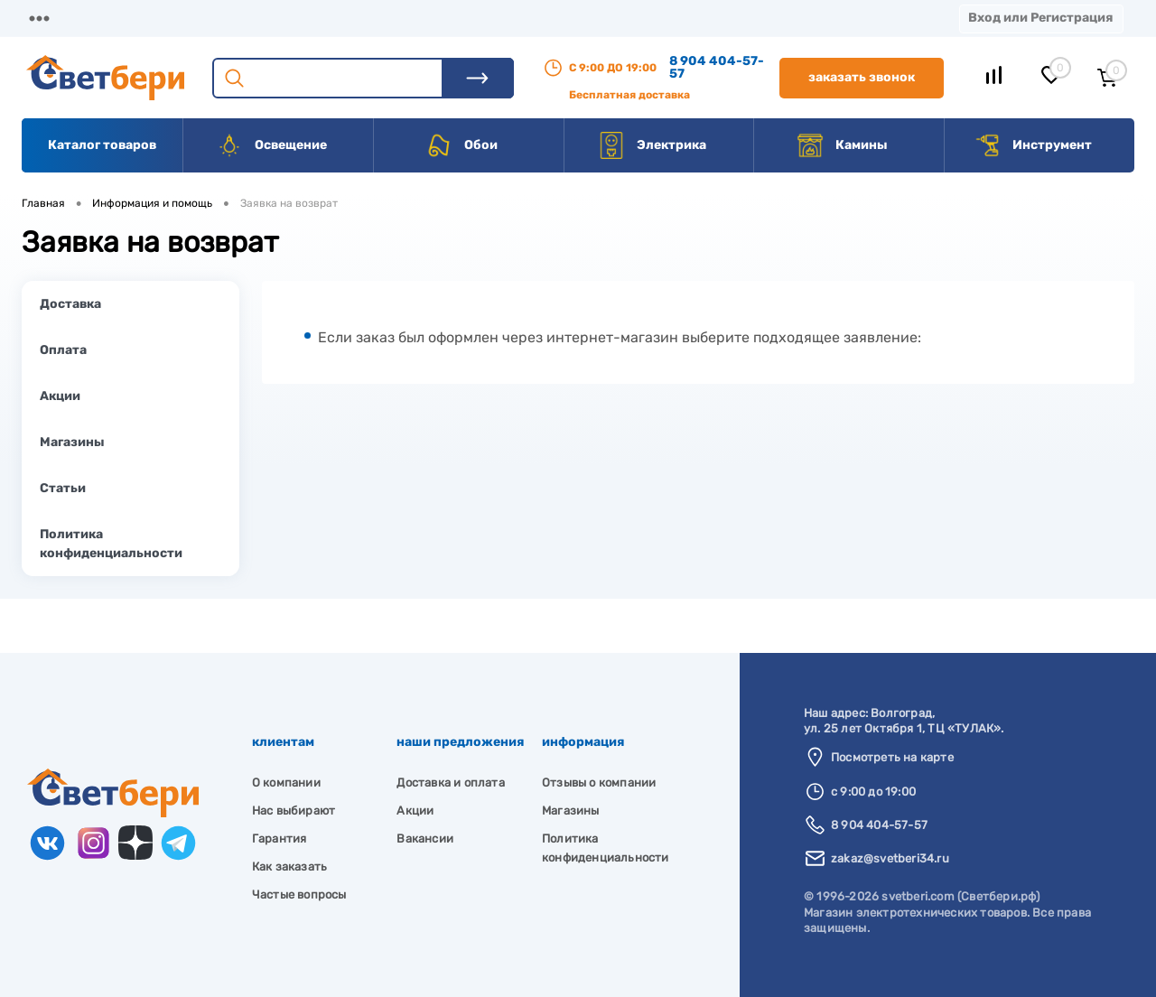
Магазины (54, 17)
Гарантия (279, 838)
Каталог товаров (102, 145)
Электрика (652, 145)
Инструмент (1033, 145)
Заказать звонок (861, 77)
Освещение (271, 145)
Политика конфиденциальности (111, 543)
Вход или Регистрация (1040, 17)
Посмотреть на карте (892, 757)
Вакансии (668, 17)
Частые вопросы (299, 894)
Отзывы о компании (599, 782)
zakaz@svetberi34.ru (890, 858)
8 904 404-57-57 (716, 67)
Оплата (377, 17)
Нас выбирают (293, 810)
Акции (464, 17)
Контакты (560, 17)
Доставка (280, 17)
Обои (461, 145)
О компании (168, 17)
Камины (842, 145)
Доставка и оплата (450, 782)
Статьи (63, 488)
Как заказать (289, 866)
